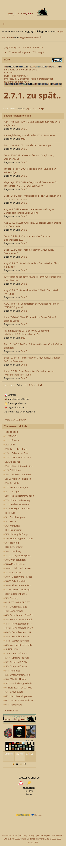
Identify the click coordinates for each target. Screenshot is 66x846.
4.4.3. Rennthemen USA (17, 632)
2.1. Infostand (11, 440)
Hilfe (15, 835)
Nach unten (9, 108)
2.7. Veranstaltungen (15, 487)
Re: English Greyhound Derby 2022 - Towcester (29, 135)
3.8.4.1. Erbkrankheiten (17, 568)
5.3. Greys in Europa (15, 666)
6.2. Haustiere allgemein (17, 696)
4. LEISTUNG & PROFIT (16, 602)
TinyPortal (6, 835)
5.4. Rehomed (11, 670)
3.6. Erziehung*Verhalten (18, 538)
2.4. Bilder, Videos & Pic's (18, 466)
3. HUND (9, 512)
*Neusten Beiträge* (15, 419)
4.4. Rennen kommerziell (17, 619)
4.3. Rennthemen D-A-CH (18, 615)
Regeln (34, 78)
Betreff (8, 115)
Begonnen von (22, 115)
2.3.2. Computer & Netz (17, 457)
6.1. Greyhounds (13, 691)
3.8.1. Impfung (12, 551)
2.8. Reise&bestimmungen (18, 495)
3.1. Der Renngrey (14, 517)
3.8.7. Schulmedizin (14, 581)
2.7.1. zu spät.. (12, 491)
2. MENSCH (10, 436)
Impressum (10, 78)
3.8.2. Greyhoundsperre (17, 555)
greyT (23, 138)
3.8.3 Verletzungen (14, 559)
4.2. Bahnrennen (13, 610)
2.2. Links (9, 444)
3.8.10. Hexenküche (15, 593)
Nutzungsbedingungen (16, 81)
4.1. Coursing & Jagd (15, 606)
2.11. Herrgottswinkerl (16, 508)
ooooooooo (10, 431)
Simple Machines (27, 839)
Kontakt (8, 72)
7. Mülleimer (11, 710)
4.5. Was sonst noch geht (18, 645)
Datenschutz (46, 78)
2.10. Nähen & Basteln (16, 504)
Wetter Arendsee (29, 777)
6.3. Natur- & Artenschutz (18, 700)
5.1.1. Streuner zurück (16, 657)
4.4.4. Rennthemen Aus (17, 636)
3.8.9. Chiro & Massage (16, 589)
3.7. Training (11, 542)
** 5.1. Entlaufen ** (15, 653)
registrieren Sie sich (30, 37)
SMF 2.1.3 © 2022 (11, 839)
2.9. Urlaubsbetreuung (16, 500)
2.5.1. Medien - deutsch (17, 474)
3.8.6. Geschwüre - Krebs (17, 576)
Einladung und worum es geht (20, 69)
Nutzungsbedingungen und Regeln (34, 835)
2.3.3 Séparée (11, 461)
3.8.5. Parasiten (12, 572)
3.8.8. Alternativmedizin (17, 585)
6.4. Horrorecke (12, 704)
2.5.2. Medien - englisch (17, 478)
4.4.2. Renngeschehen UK (18, 627)
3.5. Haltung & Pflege (15, 534)
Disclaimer (23, 78)
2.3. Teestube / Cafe (15, 449)
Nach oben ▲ (58, 835)
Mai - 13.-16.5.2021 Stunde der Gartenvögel (27, 145)
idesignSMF (33, 842)
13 (38, 108)
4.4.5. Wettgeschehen (16, 640)
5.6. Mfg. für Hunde (14, 679)
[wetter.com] (23, 815)
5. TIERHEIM (10, 649)
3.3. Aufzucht (11, 525)
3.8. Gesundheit (13, 546)
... (36, 108)
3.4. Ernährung (12, 529)
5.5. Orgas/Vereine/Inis (16, 674)
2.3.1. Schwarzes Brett (16, 453)
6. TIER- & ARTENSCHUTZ (17, 687)
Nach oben (8, 385)
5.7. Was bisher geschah (17, 683)
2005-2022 (56, 839)
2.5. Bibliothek (12, 470)
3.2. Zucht (9, 521)
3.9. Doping (10, 598)
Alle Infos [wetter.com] (37, 815)
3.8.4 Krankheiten (13, 564)
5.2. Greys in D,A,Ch (15, 662)
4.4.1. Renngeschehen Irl (17, 623)
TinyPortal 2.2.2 (42, 839)
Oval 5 (23, 128)
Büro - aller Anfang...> (16, 75)
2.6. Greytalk (11, 483)
